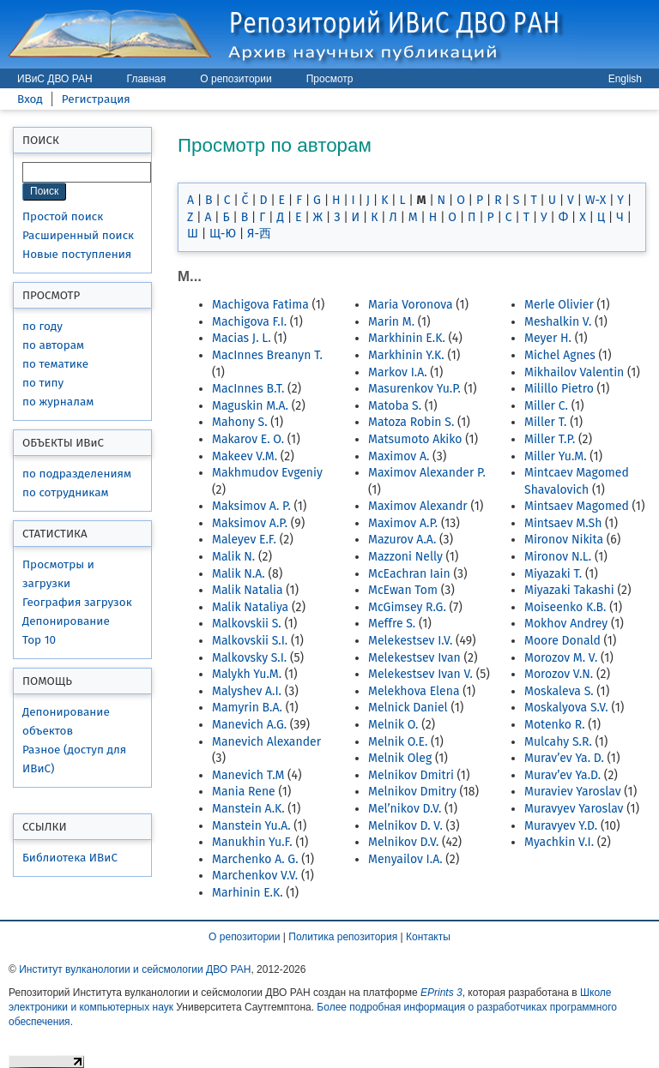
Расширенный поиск (78, 235)
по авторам (53, 345)
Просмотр (330, 79)
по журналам (58, 401)
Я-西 (259, 233)
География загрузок (77, 602)
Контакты (428, 937)
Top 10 (39, 640)
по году (42, 326)
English (625, 79)
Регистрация (96, 99)
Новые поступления (76, 254)
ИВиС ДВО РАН (55, 79)
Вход (30, 99)
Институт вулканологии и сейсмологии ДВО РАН (135, 969)
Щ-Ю (222, 233)
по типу (42, 382)
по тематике (55, 364)
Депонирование (66, 621)
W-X (595, 200)
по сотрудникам (65, 492)
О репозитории (235, 79)
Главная (146, 79)
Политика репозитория (342, 937)
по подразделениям (76, 473)
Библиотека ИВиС (70, 857)
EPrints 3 (441, 993)
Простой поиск (62, 216)
